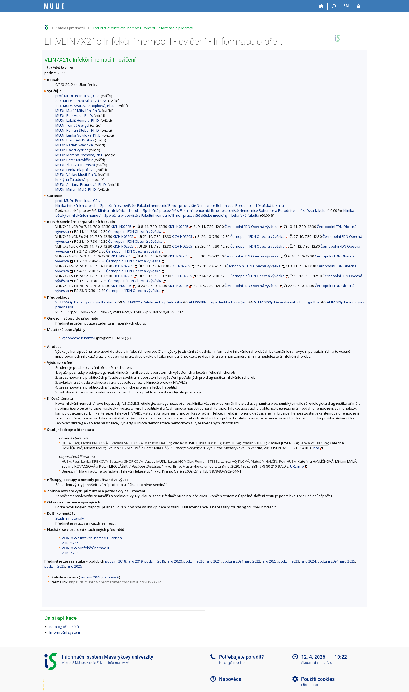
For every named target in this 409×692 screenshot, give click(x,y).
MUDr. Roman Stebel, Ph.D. (77, 130)
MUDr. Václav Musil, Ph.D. (76, 174)
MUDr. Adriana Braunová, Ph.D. (81, 184)
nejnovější (110, 577)
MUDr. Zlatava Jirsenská (75, 164)
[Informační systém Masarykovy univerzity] (54, 6)
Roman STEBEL (254, 443)
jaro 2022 (252, 561)
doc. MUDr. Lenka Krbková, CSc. (81, 100)
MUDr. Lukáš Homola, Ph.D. (77, 120)
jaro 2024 (308, 561)
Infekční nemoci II (85, 547)
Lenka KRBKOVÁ (94, 443)
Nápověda (230, 679)
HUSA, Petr (70, 443)
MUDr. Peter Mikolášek (74, 159)
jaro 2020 (174, 561)
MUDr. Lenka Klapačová (75, 169)
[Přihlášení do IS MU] (358, 6)
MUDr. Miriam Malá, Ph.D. (76, 189)
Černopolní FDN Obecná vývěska (251, 226)
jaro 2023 (269, 561)
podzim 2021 (233, 561)
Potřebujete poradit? (241, 657)
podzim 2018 (115, 561)
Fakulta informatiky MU (114, 663)
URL (293, 466)
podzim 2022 (90, 577)
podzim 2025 (54, 566)
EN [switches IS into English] (346, 6)
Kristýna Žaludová (70, 179)
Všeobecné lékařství (78, 337)
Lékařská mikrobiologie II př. (287, 302)
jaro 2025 (347, 561)
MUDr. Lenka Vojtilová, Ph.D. (78, 135)
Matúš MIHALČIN (158, 443)
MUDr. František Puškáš (74, 140)
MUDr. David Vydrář (71, 149)
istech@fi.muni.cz (232, 663)
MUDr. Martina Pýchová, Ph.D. (79, 154)
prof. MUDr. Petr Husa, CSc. (77, 95)
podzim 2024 (328, 561)
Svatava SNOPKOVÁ (126, 443)
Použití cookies (318, 679)
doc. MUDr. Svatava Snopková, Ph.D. (85, 105)
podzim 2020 (193, 561)
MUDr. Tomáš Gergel (72, 125)
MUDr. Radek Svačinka (74, 145)
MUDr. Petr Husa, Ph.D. (74, 115)
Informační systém (64, 632)
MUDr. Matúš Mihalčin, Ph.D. (78, 110)
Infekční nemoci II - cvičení (92, 537)
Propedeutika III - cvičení (218, 302)
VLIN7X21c (70, 542)
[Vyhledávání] (334, 6)
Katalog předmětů (70, 27)
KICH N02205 (121, 226)
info (316, 447)
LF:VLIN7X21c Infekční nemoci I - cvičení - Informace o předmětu (143, 27)
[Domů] (321, 6)
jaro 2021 (213, 561)
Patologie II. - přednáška (152, 302)
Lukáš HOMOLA (208, 443)
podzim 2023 (288, 561)
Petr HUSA (231, 443)
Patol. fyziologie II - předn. (86, 302)
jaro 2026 (74, 566)
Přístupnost (309, 685)
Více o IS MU (71, 663)
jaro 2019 (135, 561)
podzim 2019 (154, 561)
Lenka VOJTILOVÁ (314, 443)
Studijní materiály (69, 518)
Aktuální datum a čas (316, 663)
